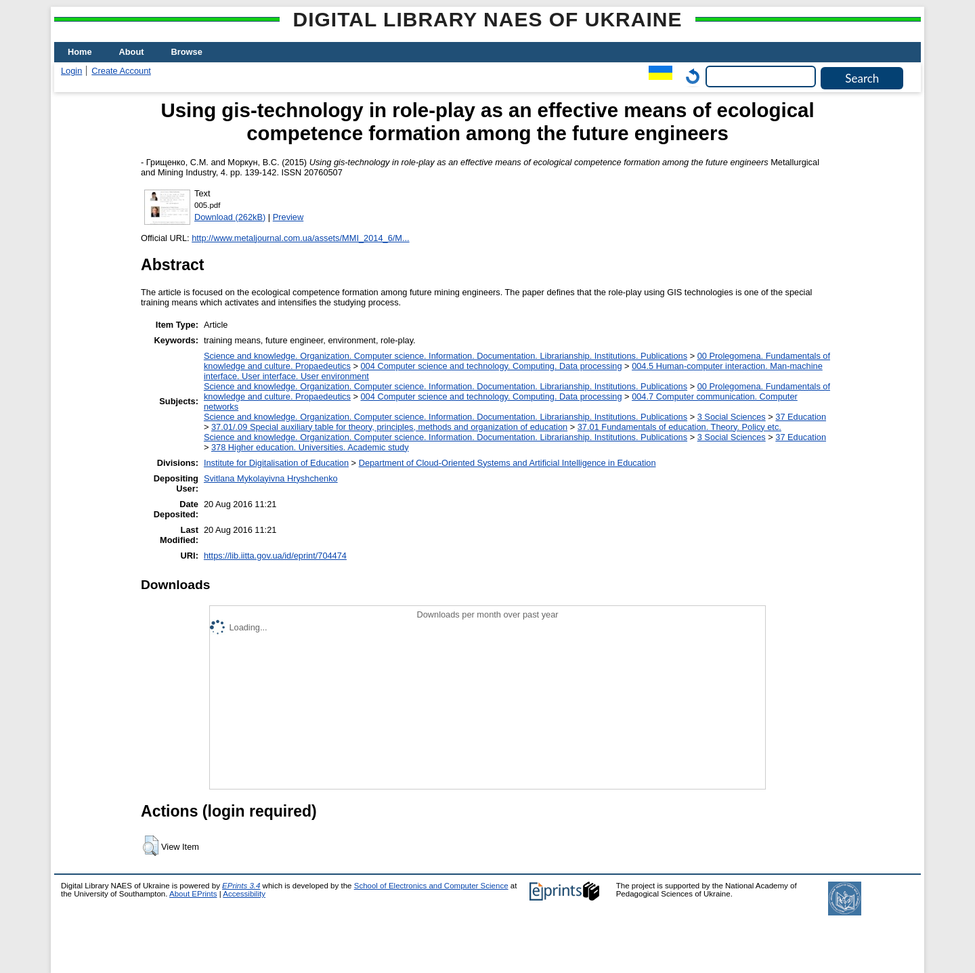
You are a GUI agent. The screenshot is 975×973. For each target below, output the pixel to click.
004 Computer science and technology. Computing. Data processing (491, 366)
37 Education (800, 417)
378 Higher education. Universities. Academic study (310, 447)
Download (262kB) (229, 217)
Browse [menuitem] (186, 52)
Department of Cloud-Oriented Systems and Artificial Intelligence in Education (507, 463)
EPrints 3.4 (241, 886)
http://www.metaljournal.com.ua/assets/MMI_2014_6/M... (300, 238)
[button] (150, 846)
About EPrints (193, 894)
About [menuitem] (131, 52)
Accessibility (244, 894)
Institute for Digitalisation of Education (276, 463)
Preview (288, 217)
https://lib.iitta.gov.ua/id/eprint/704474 (275, 555)
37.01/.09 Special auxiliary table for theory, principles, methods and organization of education (389, 427)
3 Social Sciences (731, 417)
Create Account (121, 71)
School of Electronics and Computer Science (431, 886)
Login (71, 71)
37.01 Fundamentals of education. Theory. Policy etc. (679, 427)
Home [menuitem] (80, 52)
